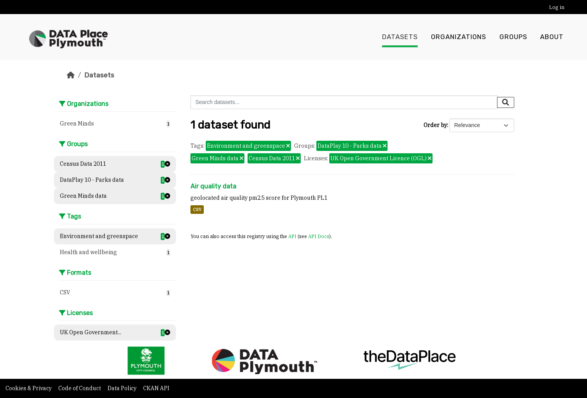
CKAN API (156, 388)
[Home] (71, 75)
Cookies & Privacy (29, 388)
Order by (435, 125)
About (552, 37)
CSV (197, 209)
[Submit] (505, 102)
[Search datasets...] (343, 102)
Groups (513, 37)
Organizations (458, 37)
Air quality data (213, 186)
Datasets (400, 37)
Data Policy (123, 388)
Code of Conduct (80, 388)
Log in (556, 7)
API (292, 236)
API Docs (318, 236)
